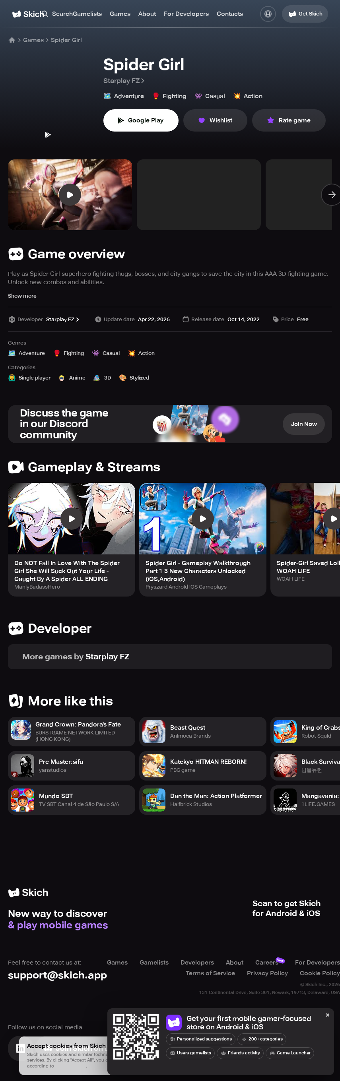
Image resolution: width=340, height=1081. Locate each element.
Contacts (230, 13)
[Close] (327, 1015)
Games (120, 13)
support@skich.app (57, 975)
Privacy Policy (267, 973)
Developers (197, 963)
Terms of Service (210, 973)
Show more (22, 296)
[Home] (28, 14)
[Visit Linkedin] (20, 1048)
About (147, 13)
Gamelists (87, 13)
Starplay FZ (124, 81)
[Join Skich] (88, 1048)
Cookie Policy (320, 973)
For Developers (186, 13)
